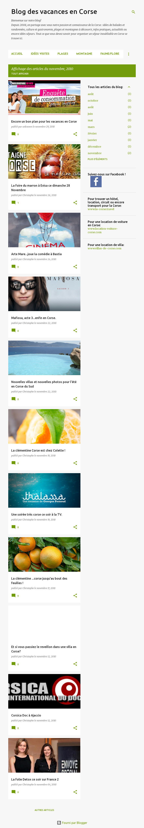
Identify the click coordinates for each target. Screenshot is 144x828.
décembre (94, 146)
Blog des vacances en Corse (54, 11)
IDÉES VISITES (40, 54)
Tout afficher (19, 73)
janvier (92, 140)
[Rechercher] (133, 12)
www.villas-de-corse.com (104, 248)
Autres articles (44, 810)
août (91, 94)
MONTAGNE (84, 54)
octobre (93, 100)
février (92, 133)
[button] (75, 134)
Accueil (17, 54)
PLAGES (63, 54)
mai (90, 120)
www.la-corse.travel (101, 209)
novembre (94, 153)
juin (90, 113)
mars (91, 127)
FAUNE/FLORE (109, 54)
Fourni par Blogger (72, 822)
